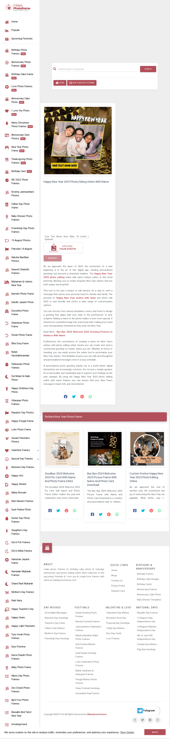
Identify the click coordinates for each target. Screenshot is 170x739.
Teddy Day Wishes (115, 628)
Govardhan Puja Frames (87, 693)
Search (148, 69)
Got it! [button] (155, 732)
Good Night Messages (56, 612)
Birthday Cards (144, 584)
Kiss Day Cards (113, 633)
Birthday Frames (145, 574)
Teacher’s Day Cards (55, 623)
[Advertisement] (104, 30)
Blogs (114, 575)
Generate (52, 258)
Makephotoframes (97, 714)
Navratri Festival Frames (88, 621)
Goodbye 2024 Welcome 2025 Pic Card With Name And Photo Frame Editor (60, 477)
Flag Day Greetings (146, 649)
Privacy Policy (118, 585)
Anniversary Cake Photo (149, 594)
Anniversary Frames (147, 589)
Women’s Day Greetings (56, 618)
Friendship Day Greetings (57, 638)
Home (60, 83)
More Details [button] (127, 732)
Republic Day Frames (147, 612)
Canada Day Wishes (147, 644)
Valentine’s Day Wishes (117, 612)
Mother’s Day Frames (55, 633)
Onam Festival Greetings (88, 688)
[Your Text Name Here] (67, 236)
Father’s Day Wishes (55, 628)
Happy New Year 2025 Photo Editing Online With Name (76, 181)
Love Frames (112, 638)
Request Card (118, 591)
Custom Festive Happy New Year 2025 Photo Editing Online (146, 477)
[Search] (98, 69)
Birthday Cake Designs (148, 579)
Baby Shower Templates (149, 599)
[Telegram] (146, 710)
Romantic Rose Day (116, 618)
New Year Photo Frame (81, 83)
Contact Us (117, 580)
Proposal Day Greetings (118, 623)
